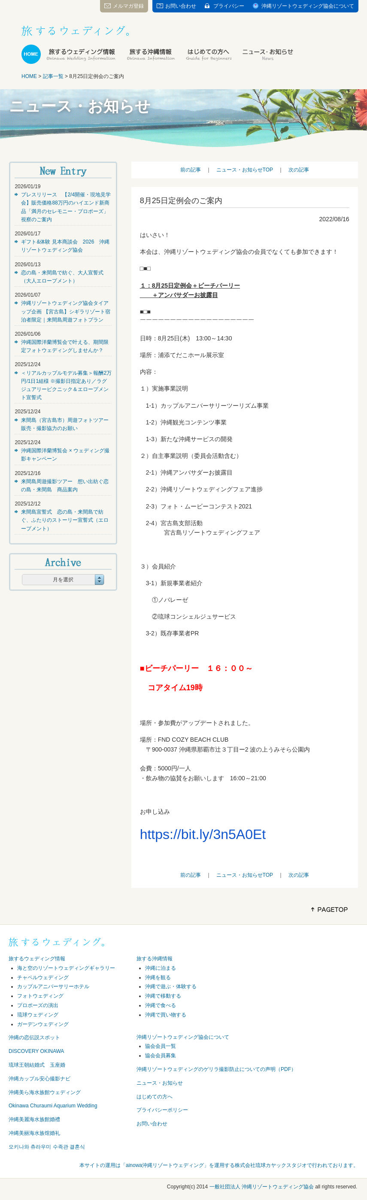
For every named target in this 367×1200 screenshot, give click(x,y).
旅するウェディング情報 (37, 959)
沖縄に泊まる (160, 968)
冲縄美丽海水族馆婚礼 (34, 1133)
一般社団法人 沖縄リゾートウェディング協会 (261, 1187)
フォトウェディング (40, 996)
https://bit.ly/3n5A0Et (203, 834)
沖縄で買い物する (165, 1015)
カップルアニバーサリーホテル (53, 986)
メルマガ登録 (128, 6)
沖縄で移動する (163, 996)
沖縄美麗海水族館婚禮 (34, 1119)
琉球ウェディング (37, 1015)
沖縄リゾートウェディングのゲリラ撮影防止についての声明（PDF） (216, 1069)
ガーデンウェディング (43, 1024)
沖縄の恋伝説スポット (34, 1038)
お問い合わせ (180, 6)
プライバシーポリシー (162, 1110)
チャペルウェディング (43, 977)
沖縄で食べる (160, 1005)
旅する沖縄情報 (154, 959)
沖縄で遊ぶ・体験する (171, 986)
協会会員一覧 (160, 1046)
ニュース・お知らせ (159, 1083)
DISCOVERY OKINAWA (36, 1051)
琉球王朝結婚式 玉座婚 (37, 1065)
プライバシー (228, 6)
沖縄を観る (158, 977)
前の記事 (190, 170)
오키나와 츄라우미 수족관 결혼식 (47, 1147)
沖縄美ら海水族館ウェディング (45, 1092)
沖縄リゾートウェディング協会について (307, 6)
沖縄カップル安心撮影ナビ (39, 1079)
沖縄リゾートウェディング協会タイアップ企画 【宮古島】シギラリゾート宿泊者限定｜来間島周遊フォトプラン (65, 311)
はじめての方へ (154, 1097)
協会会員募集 (160, 1056)
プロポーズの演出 (37, 1005)
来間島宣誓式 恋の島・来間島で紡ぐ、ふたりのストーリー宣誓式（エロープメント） (65, 520)
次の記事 (298, 170)
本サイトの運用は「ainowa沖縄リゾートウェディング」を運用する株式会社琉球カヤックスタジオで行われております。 (218, 1165)
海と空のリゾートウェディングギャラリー (66, 968)
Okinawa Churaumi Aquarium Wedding (53, 1106)
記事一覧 (53, 76)
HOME (29, 76)
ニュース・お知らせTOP (244, 170)
